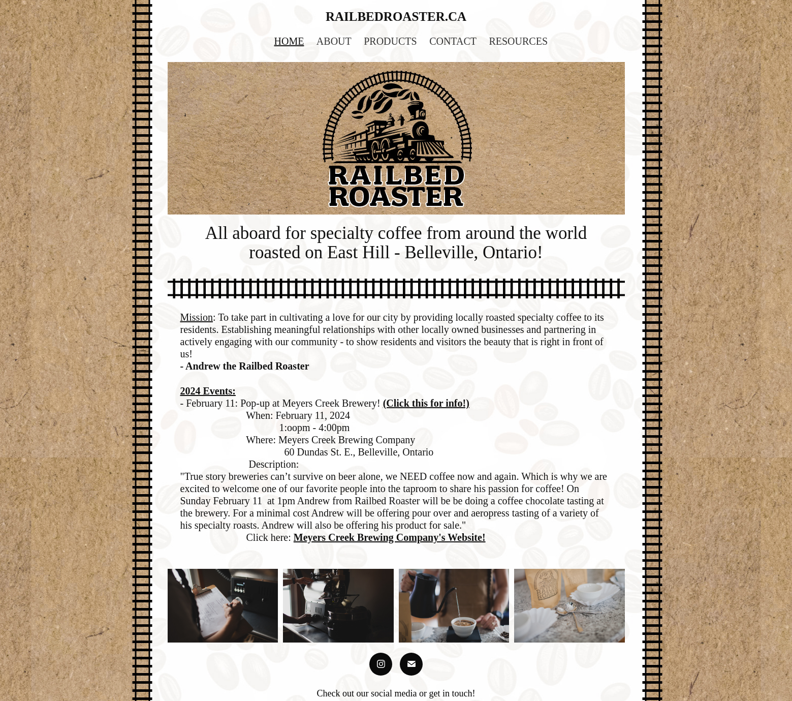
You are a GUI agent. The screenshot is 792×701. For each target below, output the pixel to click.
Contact (453, 41)
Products (390, 41)
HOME (289, 41)
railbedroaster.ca (396, 16)
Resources (518, 41)
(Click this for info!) (426, 403)
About (334, 41)
